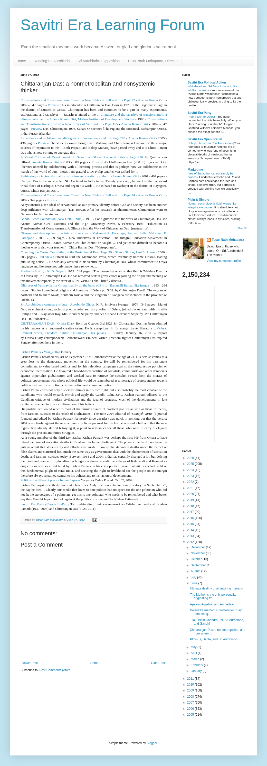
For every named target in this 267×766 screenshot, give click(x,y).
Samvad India (137, 233)
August (196, 571)
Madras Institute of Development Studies (106, 119)
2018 (191, 506)
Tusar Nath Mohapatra (228, 240)
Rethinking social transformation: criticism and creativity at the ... (65, 176)
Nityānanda (141, 285)
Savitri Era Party (200, 113)
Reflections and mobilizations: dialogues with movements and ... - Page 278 (73, 138)
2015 (191, 524)
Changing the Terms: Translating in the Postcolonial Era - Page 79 (66, 252)
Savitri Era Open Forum (205, 139)
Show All (241, 228)
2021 (191, 488)
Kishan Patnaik (31, 352)
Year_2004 (51, 352)
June (194, 583)
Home (21, 61)
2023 (191, 476)
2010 (191, 684)
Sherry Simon (124, 252)
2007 (191, 702)
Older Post (158, 663)
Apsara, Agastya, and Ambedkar (212, 604)
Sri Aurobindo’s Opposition (98, 61)
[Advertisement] (202, 363)
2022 (191, 482)
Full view (45, 257)
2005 (191, 714)
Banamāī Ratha (121, 285)
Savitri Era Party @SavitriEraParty (45, 504)
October (197, 559)
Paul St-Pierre (145, 252)
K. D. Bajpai (55, 271)
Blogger (152, 743)
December (198, 547)
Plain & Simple (198, 199)
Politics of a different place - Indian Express (50, 480)
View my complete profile (224, 261)
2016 (191, 518)
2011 (191, 678)
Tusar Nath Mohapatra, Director (152, 61)
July (194, 577)
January (197, 671)
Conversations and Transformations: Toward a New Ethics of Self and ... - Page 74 (78, 195)
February (197, 665)
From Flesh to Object (202, 116)
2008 (191, 696)
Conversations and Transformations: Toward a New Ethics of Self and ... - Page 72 (78, 100)
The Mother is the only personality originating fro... (213, 596)
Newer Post (30, 663)
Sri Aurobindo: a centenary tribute (44, 304)
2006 (191, 708)
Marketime (195, 169)
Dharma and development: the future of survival (55, 233)
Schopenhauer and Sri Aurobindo (210, 143)
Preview (53, 105)
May (194, 647)
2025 (191, 464)
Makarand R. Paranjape (108, 233)
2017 (191, 512)
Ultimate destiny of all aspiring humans (216, 588)
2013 (191, 536)
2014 (191, 530)
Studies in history (32, 271)
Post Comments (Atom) (55, 670)
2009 (191, 690)
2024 (191, 470)
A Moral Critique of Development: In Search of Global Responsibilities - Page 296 (82, 157)
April (194, 653)
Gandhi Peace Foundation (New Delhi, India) (51, 219)
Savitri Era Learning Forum (113, 24)
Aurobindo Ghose (82, 304)
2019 (191, 500)
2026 (191, 458)
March (195, 659)
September (199, 565)
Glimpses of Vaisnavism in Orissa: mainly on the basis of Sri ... (64, 285)
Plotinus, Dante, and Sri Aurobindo (213, 639)
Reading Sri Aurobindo (52, 61)
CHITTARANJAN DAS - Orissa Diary (48, 323)
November (198, 553)
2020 (191, 494)
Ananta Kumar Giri (151, 100)
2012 (191, 542)
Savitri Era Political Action (207, 82)
